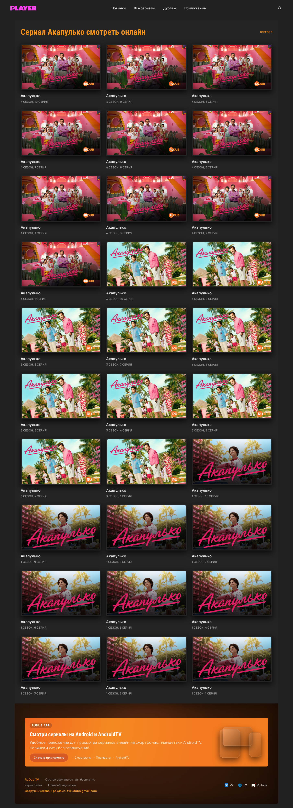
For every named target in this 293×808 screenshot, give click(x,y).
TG (242, 785)
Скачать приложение (49, 757)
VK (228, 785)
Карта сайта (33, 785)
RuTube (259, 785)
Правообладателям (62, 785)
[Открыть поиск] (280, 8)
